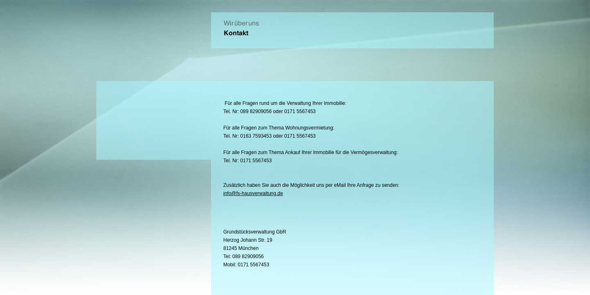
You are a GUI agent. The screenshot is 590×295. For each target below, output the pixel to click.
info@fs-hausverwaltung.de (253, 193)
